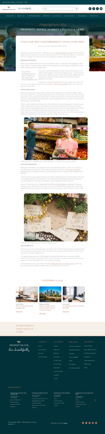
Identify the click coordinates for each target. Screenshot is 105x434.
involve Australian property (63, 53)
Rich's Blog (72, 364)
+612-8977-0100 (14, 396)
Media (70, 360)
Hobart (56, 378)
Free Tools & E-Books (90, 353)
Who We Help (42, 349)
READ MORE (19, 311)
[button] (95, 400)
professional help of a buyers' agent (62, 263)
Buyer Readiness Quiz (90, 349)
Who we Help (69, 16)
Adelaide (56, 375)
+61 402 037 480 (36, 395)
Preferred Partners (89, 360)
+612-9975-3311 (57, 395)
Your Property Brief (74, 368)
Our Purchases (33, 16)
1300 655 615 (13, 397)
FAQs (85, 367)
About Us (20, 16)
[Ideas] (65, 423)
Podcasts (71, 353)
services (46, 16)
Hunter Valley (57, 360)
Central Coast (57, 364)
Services (40, 353)
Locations (57, 16)
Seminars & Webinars (75, 346)
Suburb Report (88, 346)
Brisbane (56, 353)
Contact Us (94, 16)
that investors (61, 184)
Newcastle (56, 357)
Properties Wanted (74, 350)
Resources (82, 16)
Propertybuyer (26, 422)
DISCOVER (10, 16)
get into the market (61, 84)
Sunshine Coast (58, 371)
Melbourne (57, 349)
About (40, 346)
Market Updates (73, 357)
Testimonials (87, 364)
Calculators (87, 357)
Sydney (56, 346)
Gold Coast (57, 367)
